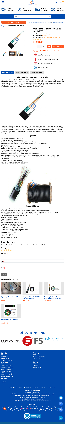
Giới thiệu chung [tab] (7, 72)
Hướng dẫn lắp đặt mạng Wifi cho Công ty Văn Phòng (39, 22)
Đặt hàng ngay (58, 46)
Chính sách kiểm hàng (7, 367)
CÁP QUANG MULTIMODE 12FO (15, 26)
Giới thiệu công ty (5, 356)
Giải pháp (43, 388)
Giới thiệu (20, 388)
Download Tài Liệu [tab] (37, 72)
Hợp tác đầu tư (5, 358)
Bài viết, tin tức (37, 367)
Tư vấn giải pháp (37, 358)
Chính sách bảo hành (6, 375)
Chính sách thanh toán (7, 365)
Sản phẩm (28, 388)
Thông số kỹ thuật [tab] (22, 72)
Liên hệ (51, 388)
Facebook (3, 382)
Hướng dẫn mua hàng (39, 356)
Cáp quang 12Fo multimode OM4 (9, 297)
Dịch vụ (36, 388)
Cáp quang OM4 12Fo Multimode (9, 319)
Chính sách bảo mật (6, 369)
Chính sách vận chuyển (7, 373)
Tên (2, 261)
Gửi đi (4, 275)
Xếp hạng (3, 248)
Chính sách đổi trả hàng (7, 376)
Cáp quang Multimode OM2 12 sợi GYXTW (12, 80)
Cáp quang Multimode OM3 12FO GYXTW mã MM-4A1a (31, 297)
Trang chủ (3, 26)
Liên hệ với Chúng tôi (6, 360)
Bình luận (4, 253)
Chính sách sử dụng (6, 371)
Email (3, 268)
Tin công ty (36, 365)
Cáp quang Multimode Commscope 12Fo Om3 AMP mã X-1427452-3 (53, 297)
